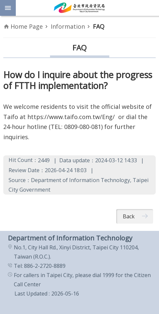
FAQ (98, 26)
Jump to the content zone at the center (3, 3)
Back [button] (129, 216)
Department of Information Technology (79, 8)
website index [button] (8, 8)
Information (68, 26)
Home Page (27, 26)
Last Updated (30, 293)
